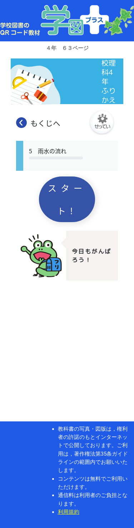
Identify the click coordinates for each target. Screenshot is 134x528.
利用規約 (68, 512)
